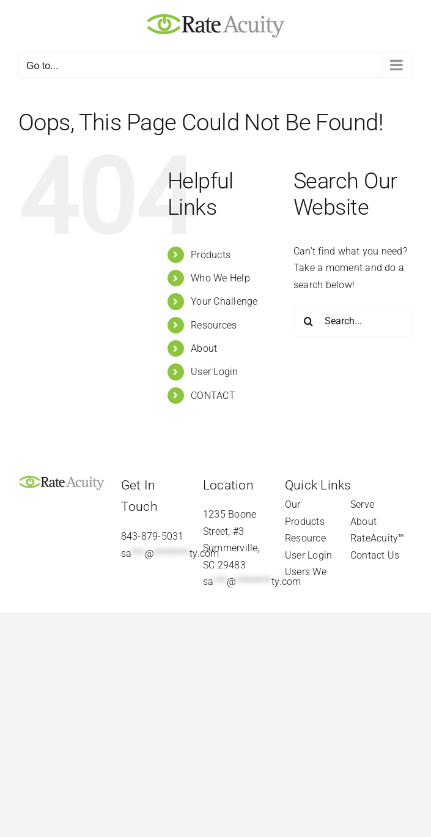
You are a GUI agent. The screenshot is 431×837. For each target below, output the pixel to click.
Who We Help (220, 278)
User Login (214, 372)
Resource (305, 538)
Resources (214, 325)
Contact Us (374, 555)
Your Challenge (224, 301)
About (204, 348)
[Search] (308, 321)
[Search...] (353, 321)
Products (210, 255)
